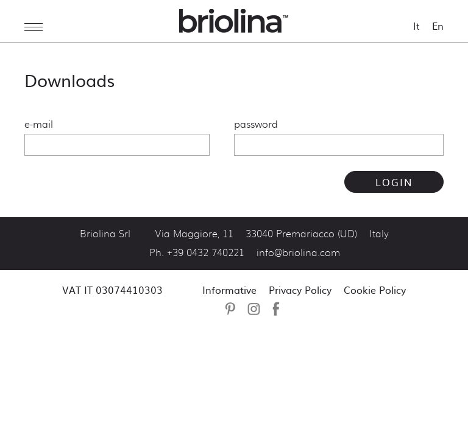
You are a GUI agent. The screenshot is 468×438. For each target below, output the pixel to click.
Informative (229, 289)
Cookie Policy (375, 289)
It (416, 26)
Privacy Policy (300, 289)
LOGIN (394, 182)
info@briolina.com (298, 253)
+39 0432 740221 (205, 253)
